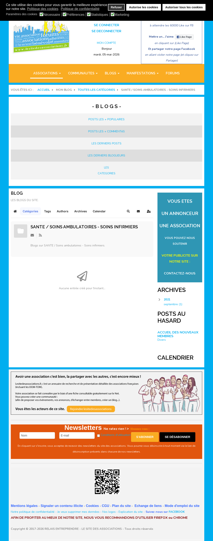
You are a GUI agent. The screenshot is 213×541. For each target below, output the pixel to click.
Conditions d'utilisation (116, 435)
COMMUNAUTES (81, 73)
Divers (161, 340)
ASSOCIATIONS (45, 73)
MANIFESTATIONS (141, 73)
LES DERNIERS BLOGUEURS (106, 155)
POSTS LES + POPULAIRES (106, 119)
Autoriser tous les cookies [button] (184, 7)
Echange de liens (148, 506)
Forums (173, 73)
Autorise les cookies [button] (143, 7)
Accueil (43, 90)
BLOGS (110, 73)
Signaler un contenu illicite (62, 506)
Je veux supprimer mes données (78, 512)
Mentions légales (24, 506)
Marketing (122, 14)
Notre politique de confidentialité (32, 512)
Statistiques (99, 14)
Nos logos (109, 512)
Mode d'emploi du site (182, 506)
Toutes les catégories (96, 90)
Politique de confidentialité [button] (80, 9)
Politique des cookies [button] (42, 9)
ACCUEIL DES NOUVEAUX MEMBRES (177, 334)
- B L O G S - (106, 106)
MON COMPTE (106, 43)
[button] (128, 211)
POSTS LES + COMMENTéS (106, 131)
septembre (173, 304)
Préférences (75, 14)
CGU (105, 506)
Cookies (92, 506)
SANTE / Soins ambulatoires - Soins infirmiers (84, 226)
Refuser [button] (116, 7)
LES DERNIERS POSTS (106, 143)
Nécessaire (51, 14)
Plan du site (121, 506)
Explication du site (131, 512)
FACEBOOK (177, 512)
